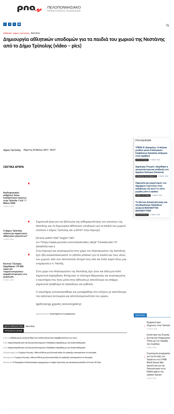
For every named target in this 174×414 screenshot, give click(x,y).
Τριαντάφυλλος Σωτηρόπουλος (62, 314)
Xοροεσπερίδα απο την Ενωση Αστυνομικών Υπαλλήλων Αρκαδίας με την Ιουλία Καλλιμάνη (46, 342)
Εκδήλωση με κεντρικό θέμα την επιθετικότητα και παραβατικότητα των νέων (43, 338)
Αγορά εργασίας (142, 160)
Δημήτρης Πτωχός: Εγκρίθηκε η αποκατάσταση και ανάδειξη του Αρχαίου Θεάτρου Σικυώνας (152, 169)
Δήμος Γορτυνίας (143, 195)
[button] (167, 25)
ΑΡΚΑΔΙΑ (7, 33)
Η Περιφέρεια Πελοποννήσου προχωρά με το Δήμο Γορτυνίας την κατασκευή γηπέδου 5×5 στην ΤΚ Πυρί (57, 362)
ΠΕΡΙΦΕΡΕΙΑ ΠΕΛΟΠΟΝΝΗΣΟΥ (146, 176)
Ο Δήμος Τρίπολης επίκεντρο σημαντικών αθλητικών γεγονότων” (15, 233)
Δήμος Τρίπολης (21, 33)
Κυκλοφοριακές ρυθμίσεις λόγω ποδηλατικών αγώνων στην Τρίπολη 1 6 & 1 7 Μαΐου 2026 (15, 197)
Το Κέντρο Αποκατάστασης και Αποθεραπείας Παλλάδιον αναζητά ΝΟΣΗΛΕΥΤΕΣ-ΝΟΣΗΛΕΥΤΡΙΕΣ (151, 206)
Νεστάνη (35, 33)
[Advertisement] (65, 389)
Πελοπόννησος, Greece (125, 13)
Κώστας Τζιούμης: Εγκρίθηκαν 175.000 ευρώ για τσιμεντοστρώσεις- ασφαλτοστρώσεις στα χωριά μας (15, 270)
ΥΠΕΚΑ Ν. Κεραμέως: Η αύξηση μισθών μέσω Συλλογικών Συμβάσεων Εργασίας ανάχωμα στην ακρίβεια (151, 151)
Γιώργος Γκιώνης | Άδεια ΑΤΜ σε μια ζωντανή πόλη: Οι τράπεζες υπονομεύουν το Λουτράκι (57, 352)
